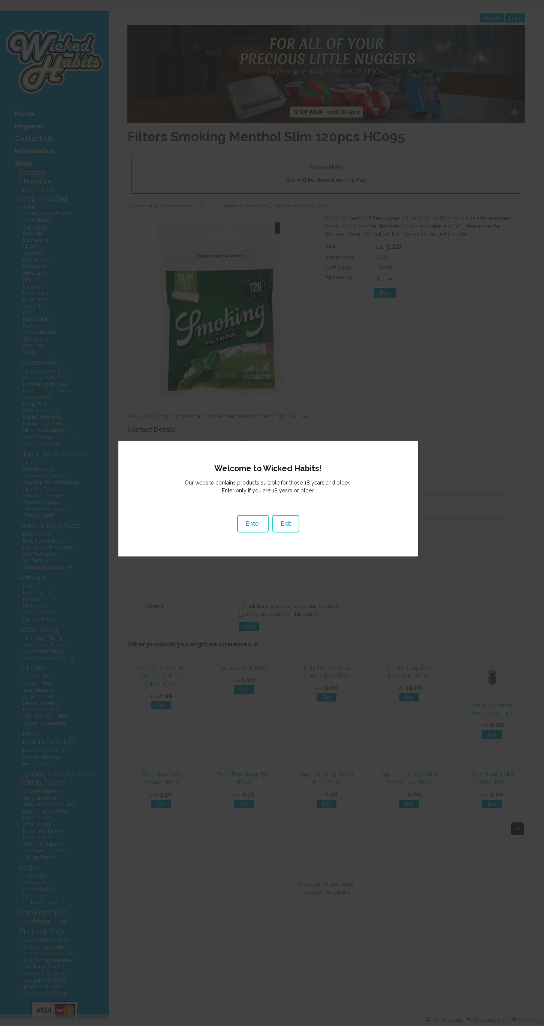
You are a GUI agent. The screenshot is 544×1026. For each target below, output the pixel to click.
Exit (289, 522)
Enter (256, 522)
